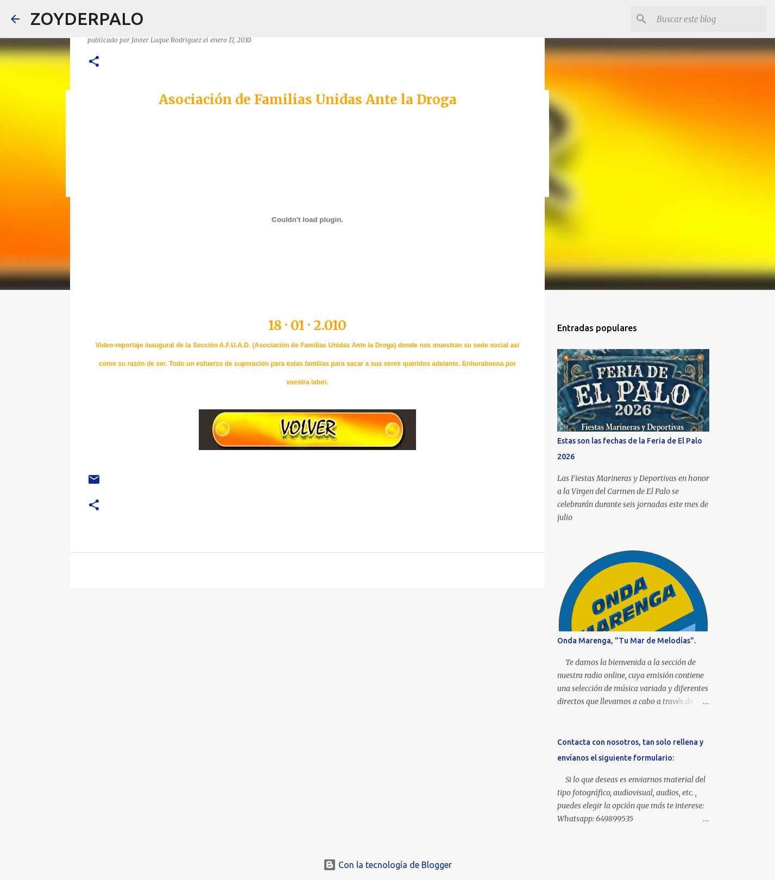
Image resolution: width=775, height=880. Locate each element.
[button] (93, 62)
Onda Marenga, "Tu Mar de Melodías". (626, 640)
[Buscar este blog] (709, 19)
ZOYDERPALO (87, 18)
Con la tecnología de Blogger (387, 865)
